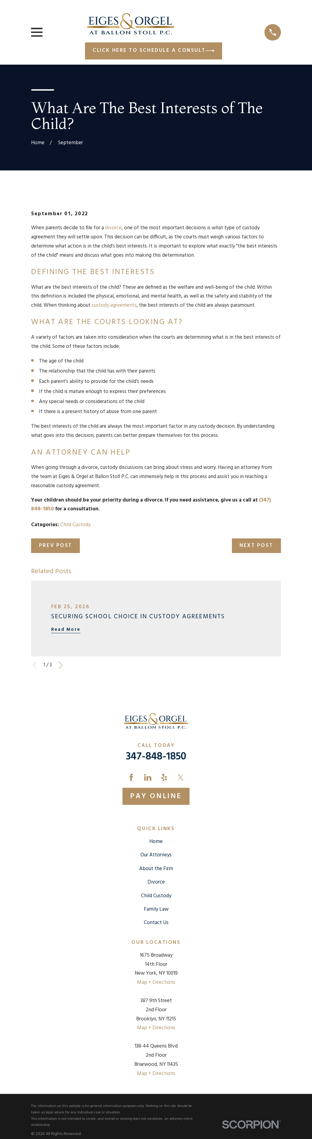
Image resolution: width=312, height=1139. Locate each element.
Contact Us (156, 923)
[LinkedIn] (147, 777)
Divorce (156, 882)
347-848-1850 (156, 756)
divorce (113, 228)
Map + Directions (156, 982)
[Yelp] (164, 777)
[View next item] (60, 665)
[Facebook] (131, 777)
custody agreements (114, 305)
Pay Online (156, 796)
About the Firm (156, 869)
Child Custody (75, 525)
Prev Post (55, 545)
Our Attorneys (156, 855)
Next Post (256, 545)
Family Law (156, 909)
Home (156, 841)
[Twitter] (180, 777)
